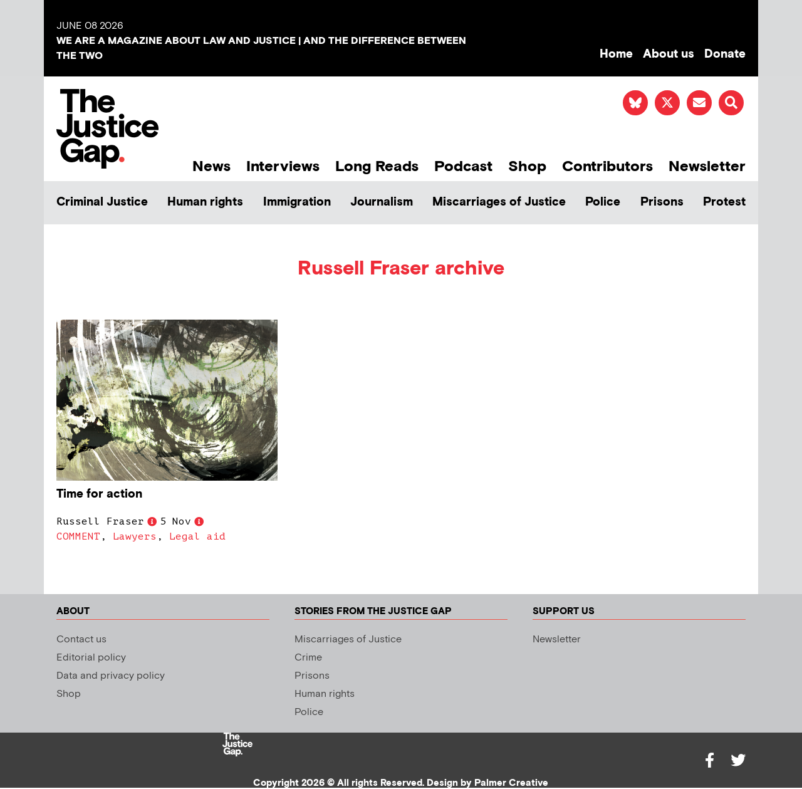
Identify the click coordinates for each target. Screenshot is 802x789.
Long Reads (377, 166)
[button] (731, 102)
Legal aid (197, 536)
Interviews (283, 166)
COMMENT (78, 536)
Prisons (662, 202)
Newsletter (707, 166)
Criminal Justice (102, 202)
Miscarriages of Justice (499, 202)
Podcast (463, 166)
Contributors (607, 166)
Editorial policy (91, 657)
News (211, 166)
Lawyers (135, 536)
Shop (527, 166)
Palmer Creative (511, 783)
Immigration (297, 202)
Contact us (81, 639)
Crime (308, 657)
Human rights (205, 202)
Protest (724, 202)
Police (602, 202)
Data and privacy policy (110, 675)
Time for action (99, 494)
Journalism (381, 202)
